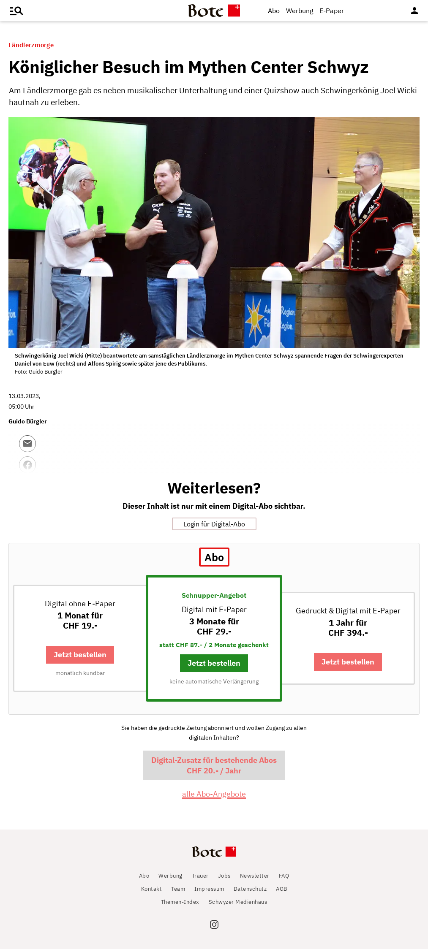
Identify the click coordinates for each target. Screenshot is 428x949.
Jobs (224, 875)
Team (178, 888)
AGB (281, 888)
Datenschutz (250, 888)
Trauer (200, 875)
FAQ (284, 875)
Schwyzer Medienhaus (238, 902)
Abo (274, 10)
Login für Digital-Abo (214, 524)
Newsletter (255, 875)
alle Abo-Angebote (214, 794)
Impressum (209, 888)
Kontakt (151, 888)
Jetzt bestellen (80, 654)
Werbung (299, 10)
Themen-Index (180, 902)
